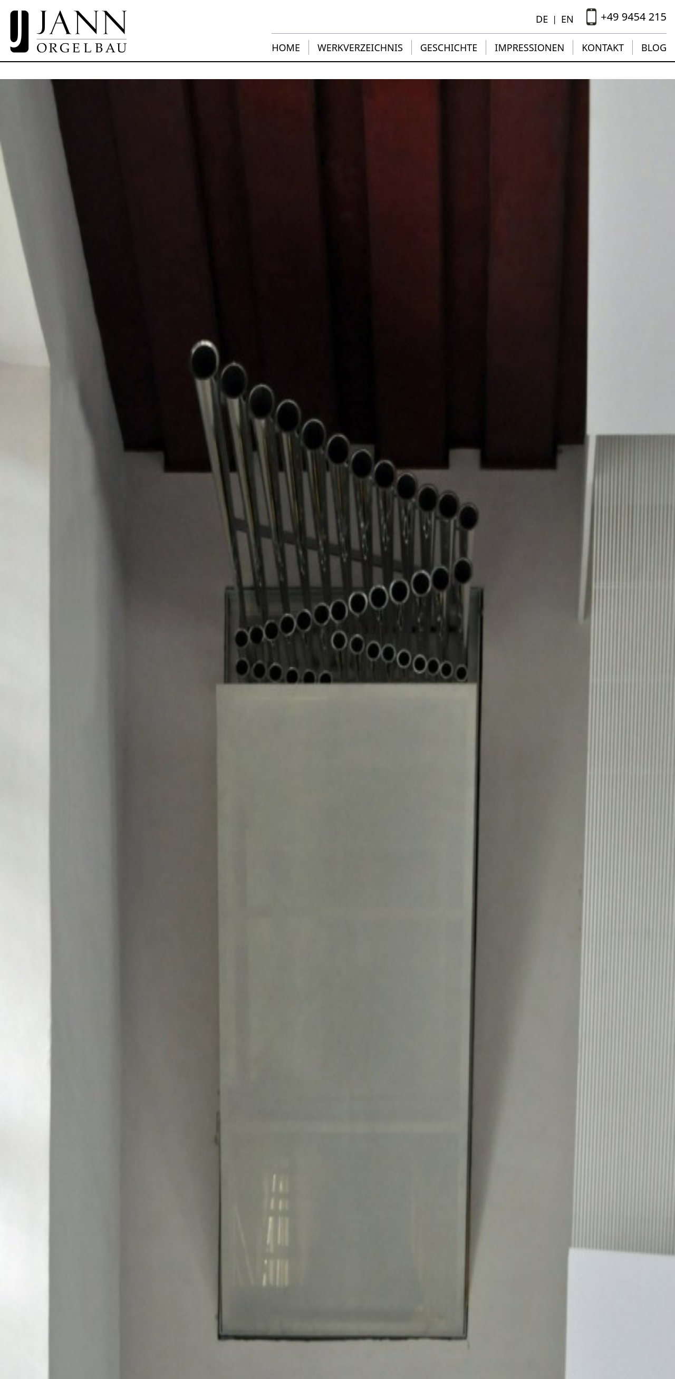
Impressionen (529, 47)
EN (567, 19)
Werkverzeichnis (360, 47)
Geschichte (449, 47)
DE (542, 19)
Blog (654, 47)
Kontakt (603, 47)
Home (286, 47)
